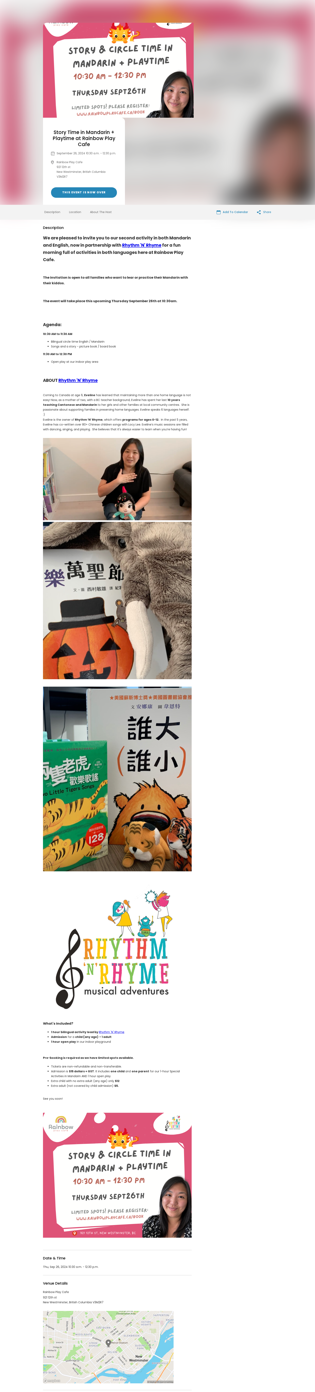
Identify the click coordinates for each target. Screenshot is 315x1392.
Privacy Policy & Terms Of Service (150, 1361)
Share (264, 125)
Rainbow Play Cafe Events (76, 1325)
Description (52, 125)
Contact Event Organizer (105, 1361)
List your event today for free (182, 1356)
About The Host (101, 125)
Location (75, 125)
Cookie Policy (214, 1361)
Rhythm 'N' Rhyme (141, 158)
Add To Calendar (232, 125)
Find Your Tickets (189, 1361)
